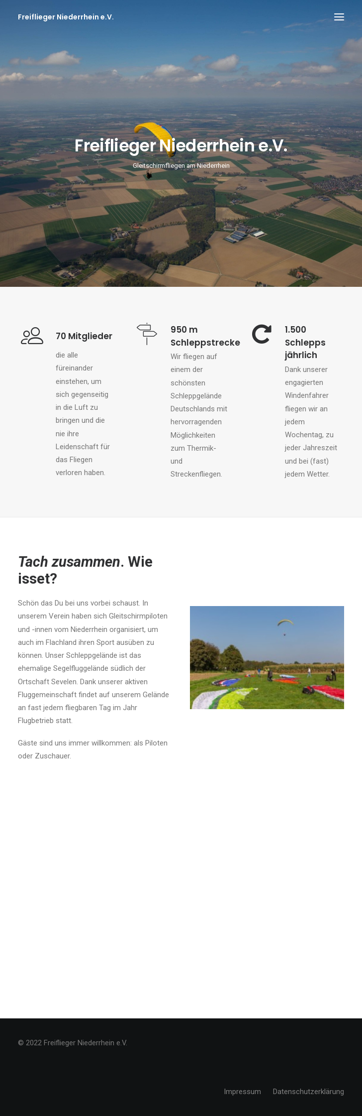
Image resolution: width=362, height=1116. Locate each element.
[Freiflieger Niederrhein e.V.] (66, 16)
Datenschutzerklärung (308, 1091)
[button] (339, 17)
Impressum (242, 1091)
